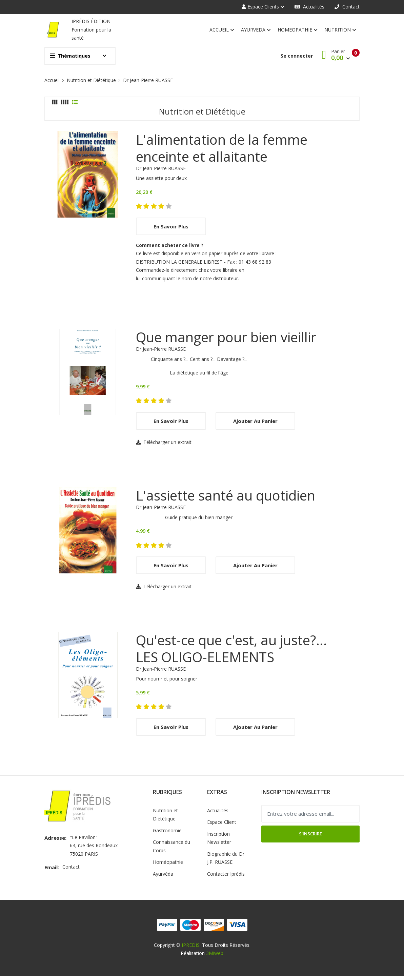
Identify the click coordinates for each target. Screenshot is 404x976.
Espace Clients (260, 6)
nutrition (340, 30)
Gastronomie (167, 830)
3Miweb (214, 953)
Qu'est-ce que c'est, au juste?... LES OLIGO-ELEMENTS (231, 649)
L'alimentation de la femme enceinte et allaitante (221, 148)
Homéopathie (168, 862)
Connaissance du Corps (171, 846)
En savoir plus (171, 226)
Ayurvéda (163, 874)
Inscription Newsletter (219, 838)
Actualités (309, 6)
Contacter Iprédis (226, 874)
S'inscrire (310, 834)
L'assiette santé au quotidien (225, 495)
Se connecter (297, 56)
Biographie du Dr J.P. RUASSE (225, 858)
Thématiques (70, 56)
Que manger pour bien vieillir (226, 337)
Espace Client (221, 822)
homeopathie (298, 30)
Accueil (221, 30)
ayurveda (256, 30)
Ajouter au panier (255, 421)
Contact (347, 6)
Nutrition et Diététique (91, 80)
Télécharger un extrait (163, 442)
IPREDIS (191, 945)
